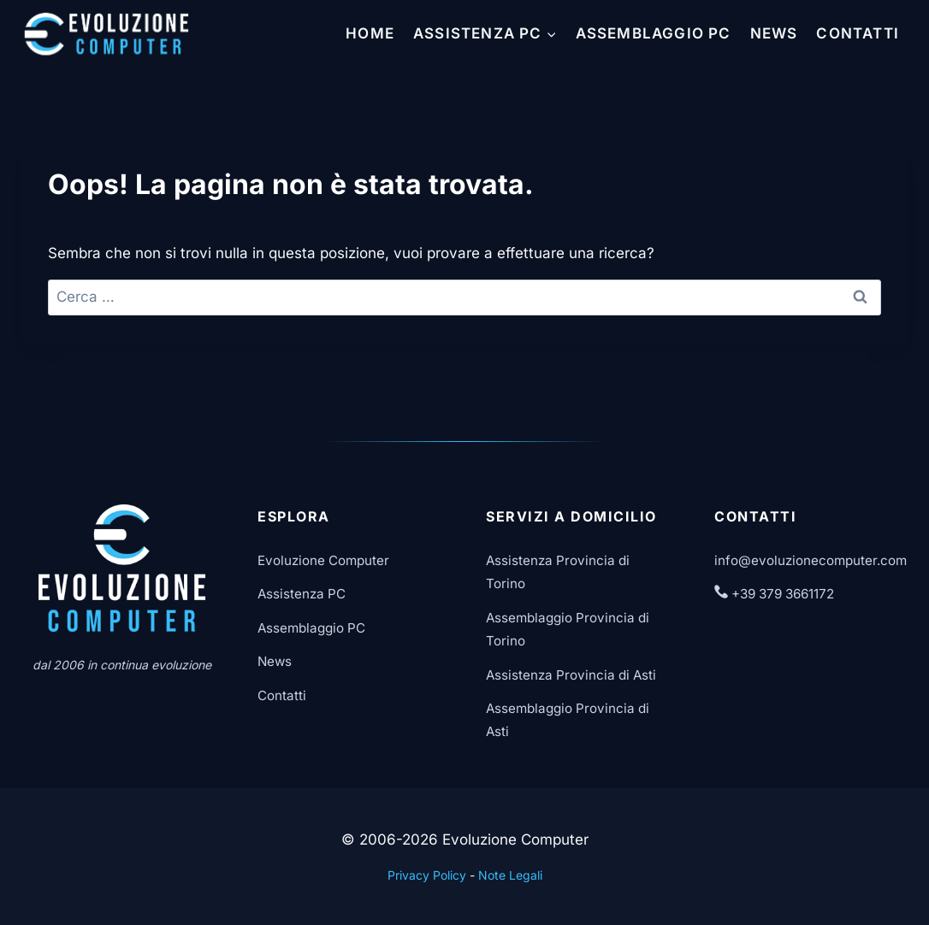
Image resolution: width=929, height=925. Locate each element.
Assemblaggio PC (653, 33)
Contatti (857, 33)
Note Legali (510, 875)
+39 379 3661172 (774, 593)
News (774, 33)
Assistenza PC (301, 594)
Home (370, 33)
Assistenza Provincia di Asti (571, 675)
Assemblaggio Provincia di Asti (567, 719)
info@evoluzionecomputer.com (810, 560)
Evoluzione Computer (323, 560)
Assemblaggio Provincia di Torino (567, 629)
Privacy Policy (427, 875)
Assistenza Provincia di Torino (558, 572)
